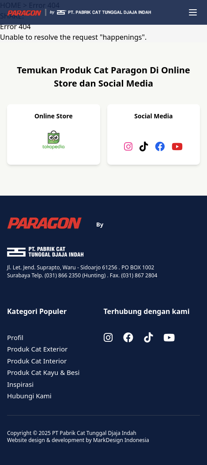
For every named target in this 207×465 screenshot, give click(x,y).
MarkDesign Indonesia (121, 440)
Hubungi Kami (29, 395)
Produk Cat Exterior (37, 348)
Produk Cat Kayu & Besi (43, 372)
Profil (15, 337)
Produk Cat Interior (37, 360)
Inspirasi (20, 384)
